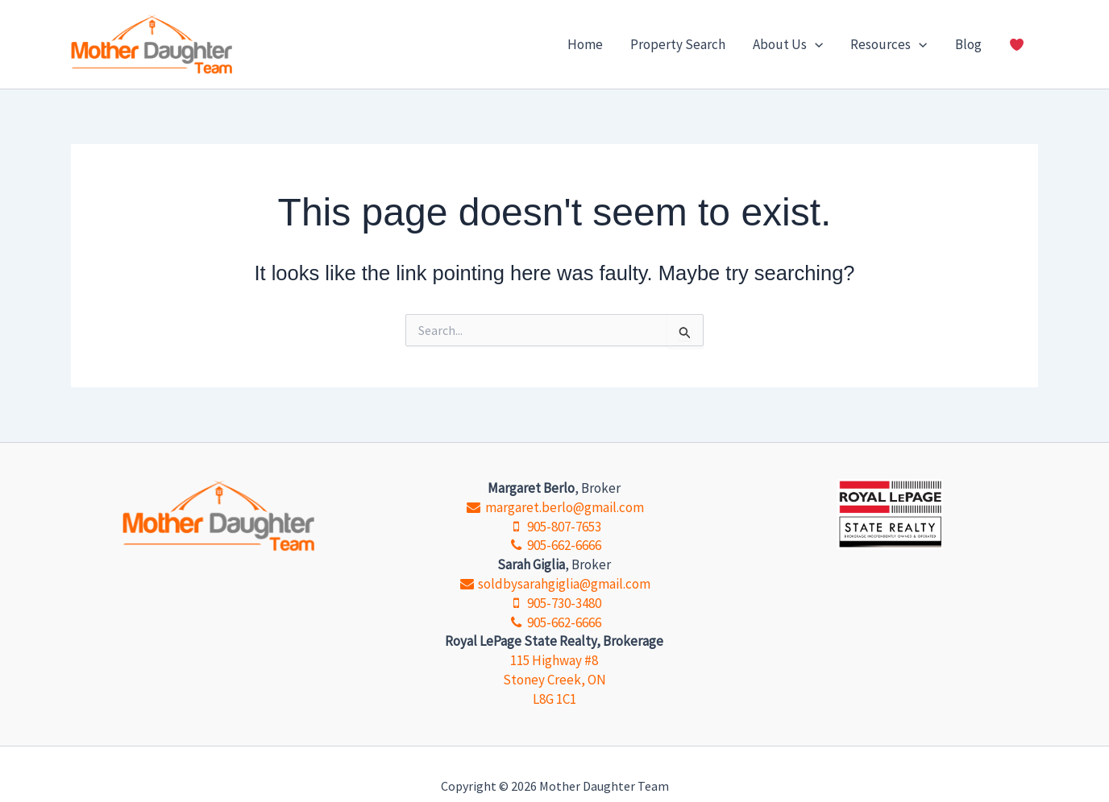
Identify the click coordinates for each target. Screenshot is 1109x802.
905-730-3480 (554, 603)
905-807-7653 (554, 526)
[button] (815, 44)
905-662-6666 (554, 545)
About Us (788, 44)
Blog (968, 44)
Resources (888, 44)
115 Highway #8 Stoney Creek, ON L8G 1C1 (554, 679)
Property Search (677, 44)
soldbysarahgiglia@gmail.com (554, 584)
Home (585, 44)
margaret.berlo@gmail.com (554, 507)
